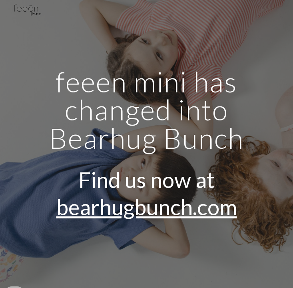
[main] (146, 144)
